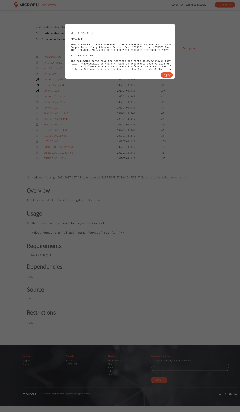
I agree (167, 75)
